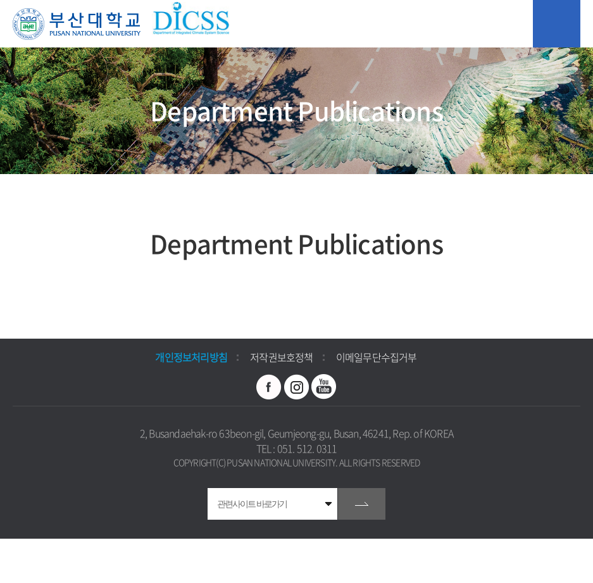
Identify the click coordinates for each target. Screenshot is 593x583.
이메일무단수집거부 (376, 357)
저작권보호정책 (281, 357)
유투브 (324, 386)
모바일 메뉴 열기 (556, 23)
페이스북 (269, 386)
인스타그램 (296, 386)
